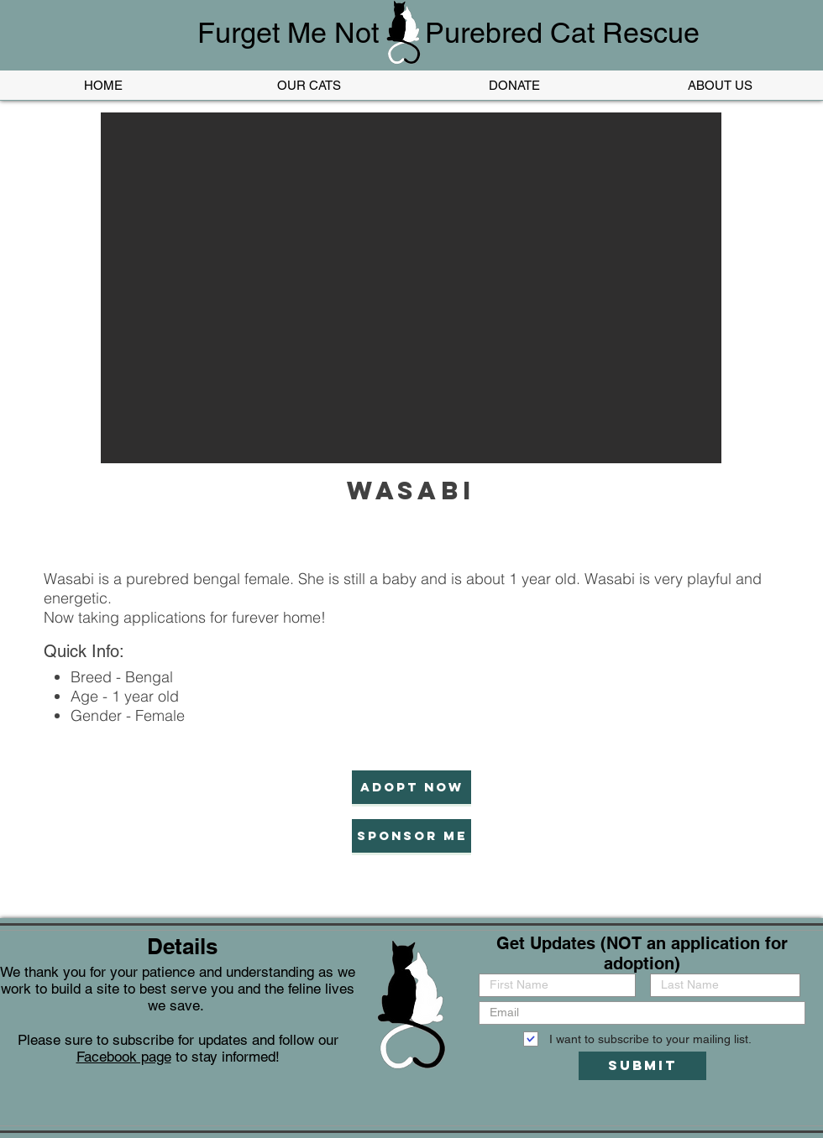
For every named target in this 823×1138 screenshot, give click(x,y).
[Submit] (642, 1066)
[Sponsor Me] (411, 836)
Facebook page (123, 1056)
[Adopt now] (411, 787)
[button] (411, 287)
